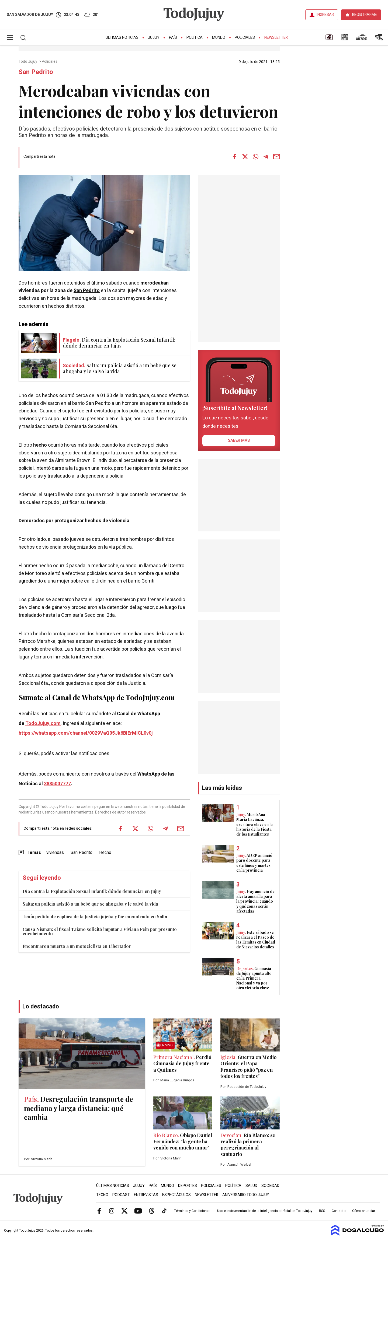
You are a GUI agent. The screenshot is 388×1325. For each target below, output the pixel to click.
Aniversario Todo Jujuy (245, 1195)
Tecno (102, 1195)
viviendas (55, 852)
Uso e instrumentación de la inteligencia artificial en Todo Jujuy (264, 1210)
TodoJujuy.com (43, 723)
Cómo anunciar (363, 1210)
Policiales (245, 37)
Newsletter (276, 37)
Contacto (338, 1210)
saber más (239, 440)
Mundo (218, 37)
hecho (40, 445)
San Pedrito (87, 290)
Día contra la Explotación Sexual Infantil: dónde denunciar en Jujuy (92, 891)
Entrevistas (146, 1195)
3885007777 (57, 783)
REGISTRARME (364, 14)
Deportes (187, 1186)
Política (194, 37)
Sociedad (270, 1186)
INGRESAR (325, 14)
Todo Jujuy (28, 61)
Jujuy (154, 37)
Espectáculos (176, 1195)
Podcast (121, 1195)
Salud (251, 1186)
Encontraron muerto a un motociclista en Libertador (77, 946)
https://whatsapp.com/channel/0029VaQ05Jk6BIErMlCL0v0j (86, 733)
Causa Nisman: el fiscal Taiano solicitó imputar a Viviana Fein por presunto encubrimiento (100, 931)
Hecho (105, 852)
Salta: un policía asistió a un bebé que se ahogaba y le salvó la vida (90, 904)
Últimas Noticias (122, 37)
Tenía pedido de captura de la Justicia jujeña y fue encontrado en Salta (95, 916)
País (173, 37)
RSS (322, 1210)
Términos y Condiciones (192, 1210)
